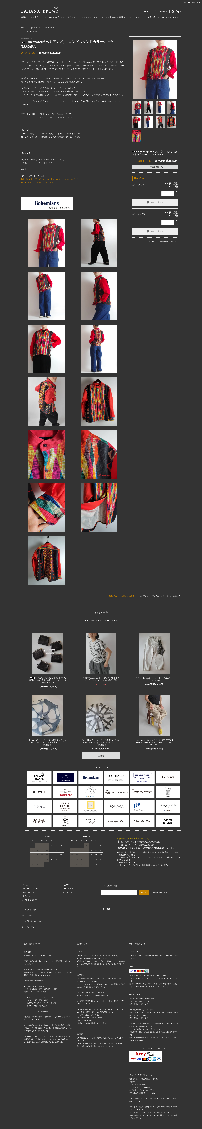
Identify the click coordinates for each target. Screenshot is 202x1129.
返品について (152, 242)
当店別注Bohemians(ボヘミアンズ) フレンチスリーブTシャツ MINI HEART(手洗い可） (101, 679)
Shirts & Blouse (49, 28)
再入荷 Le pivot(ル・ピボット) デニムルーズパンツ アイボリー (154, 679)
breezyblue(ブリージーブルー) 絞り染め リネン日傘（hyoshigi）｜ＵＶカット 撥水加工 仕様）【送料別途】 (101, 742)
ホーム (23, 28)
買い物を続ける (174, 596)
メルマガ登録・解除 (29, 908)
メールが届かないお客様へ (113, 17)
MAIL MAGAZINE (170, 17)
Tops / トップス (35, 28)
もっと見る (102, 755)
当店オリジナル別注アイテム (33, 17)
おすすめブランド (57, 17)
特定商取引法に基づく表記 (169, 242)
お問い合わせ (153, 17)
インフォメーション (90, 17)
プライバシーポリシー (30, 919)
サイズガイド (73, 17)
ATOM (28, 911)
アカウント (194, 2)
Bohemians (33, 31)
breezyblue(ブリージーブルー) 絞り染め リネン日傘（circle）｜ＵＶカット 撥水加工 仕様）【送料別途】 (47, 742)
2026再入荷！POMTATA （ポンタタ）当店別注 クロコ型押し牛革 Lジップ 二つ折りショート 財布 (47, 680)
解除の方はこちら (160, 891)
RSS (22, 911)
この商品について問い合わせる (152, 596)
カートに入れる (155, 202)
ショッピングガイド (136, 17)
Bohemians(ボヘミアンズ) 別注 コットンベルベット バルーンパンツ (49, 179)
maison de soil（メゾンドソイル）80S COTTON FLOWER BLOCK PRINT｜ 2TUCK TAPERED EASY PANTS (154, 742)
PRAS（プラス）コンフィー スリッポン (37, 182)
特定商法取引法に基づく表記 (33, 915)
